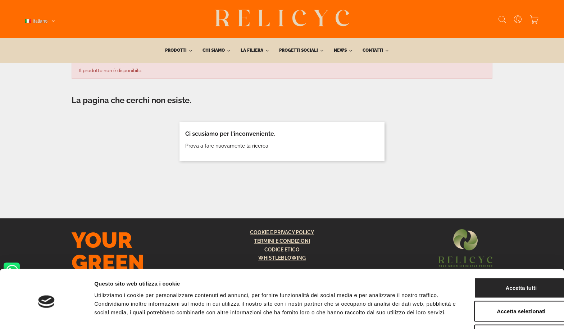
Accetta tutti (485, 258)
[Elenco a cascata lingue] (40, 21)
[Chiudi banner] (552, 250)
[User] (514, 20)
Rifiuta (485, 305)
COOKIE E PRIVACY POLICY (282, 232)
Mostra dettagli (378, 315)
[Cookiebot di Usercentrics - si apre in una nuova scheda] (46, 315)
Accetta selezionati (485, 282)
